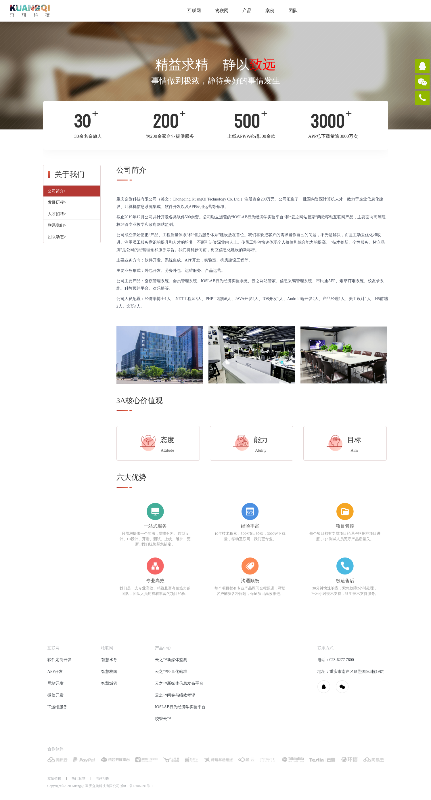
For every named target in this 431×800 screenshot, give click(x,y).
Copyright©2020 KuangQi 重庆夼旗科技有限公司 (100, 786)
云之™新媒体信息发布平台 (179, 683)
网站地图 (103, 778)
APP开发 (55, 671)
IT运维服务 (57, 707)
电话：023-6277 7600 (335, 660)
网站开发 (55, 683)
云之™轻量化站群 (171, 671)
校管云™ (163, 719)
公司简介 (57, 191)
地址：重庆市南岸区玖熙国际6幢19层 (350, 671)
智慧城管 (109, 683)
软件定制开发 (59, 660)
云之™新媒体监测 (171, 660)
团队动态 (57, 237)
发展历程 (57, 202)
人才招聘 (57, 214)
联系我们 (57, 225)
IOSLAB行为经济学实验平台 (180, 707)
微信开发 (55, 695)
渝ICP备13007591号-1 (136, 786)
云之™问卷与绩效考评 (175, 695)
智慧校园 (109, 671)
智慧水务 (109, 660)
